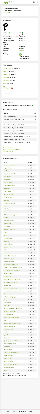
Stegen (5, 83)
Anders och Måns (8, 355)
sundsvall (21, 50)
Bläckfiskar (7, 200)
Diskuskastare (7, 209)
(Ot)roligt (6, 241)
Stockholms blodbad (9, 185)
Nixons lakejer (7, 191)
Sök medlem (7, 12)
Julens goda (7, 188)
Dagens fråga (7, 68)
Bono (5, 235)
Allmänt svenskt (8, 177)
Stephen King (7, 168)
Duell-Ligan (6, 77)
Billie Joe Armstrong (9, 194)
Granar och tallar (8, 361)
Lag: (4, 86)
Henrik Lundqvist (8, 273)
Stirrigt (5, 300)
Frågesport (7, 346)
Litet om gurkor (8, 276)
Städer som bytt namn (10, 343)
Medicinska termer (9, 259)
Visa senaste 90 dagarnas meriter (12, 149)
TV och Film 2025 (8, 358)
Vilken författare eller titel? (11, 264)
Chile (5, 250)
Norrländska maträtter (10, 256)
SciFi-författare (8, 197)
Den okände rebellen (9, 203)
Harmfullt (6, 332)
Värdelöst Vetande (9, 367)
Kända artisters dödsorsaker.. (12, 352)
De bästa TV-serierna (9, 229)
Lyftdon (6, 370)
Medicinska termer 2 (9, 261)
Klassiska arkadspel (9, 220)
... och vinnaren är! (8, 314)
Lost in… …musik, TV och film (11, 364)
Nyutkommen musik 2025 (11, 341)
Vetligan (5, 71)
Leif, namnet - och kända (10, 282)
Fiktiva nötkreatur (8, 329)
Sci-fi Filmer (7, 226)
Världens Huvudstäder (10, 174)
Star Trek (6, 171)
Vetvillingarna (7, 88)
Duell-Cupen (6, 80)
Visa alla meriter (7, 148)
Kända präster (7, 285)
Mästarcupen (6, 74)
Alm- (5, 320)
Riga (5, 206)
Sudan (5, 232)
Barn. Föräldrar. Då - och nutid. (12, 270)
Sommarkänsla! (8, 247)
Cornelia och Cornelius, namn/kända (14, 291)
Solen (5, 212)
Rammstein (7, 253)
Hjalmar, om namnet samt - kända (13, 288)
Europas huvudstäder (9, 165)
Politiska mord (7, 223)
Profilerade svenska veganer (11, 317)
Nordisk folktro (8, 238)
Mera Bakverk (7, 338)
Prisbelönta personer (9, 326)
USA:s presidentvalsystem (11, 215)
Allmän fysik (7, 305)
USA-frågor (7, 179)
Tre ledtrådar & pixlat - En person (13, 308)
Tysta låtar (6, 335)
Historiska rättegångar (10, 297)
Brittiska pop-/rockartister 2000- (13, 323)
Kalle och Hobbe (8, 182)
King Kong (6, 218)
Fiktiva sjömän (7, 302)
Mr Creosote (7, 294)
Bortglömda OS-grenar (10, 311)
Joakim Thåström (8, 244)
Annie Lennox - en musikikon (12, 279)
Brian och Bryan (8, 349)
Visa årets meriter (8, 151)
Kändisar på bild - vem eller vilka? (13, 267)
